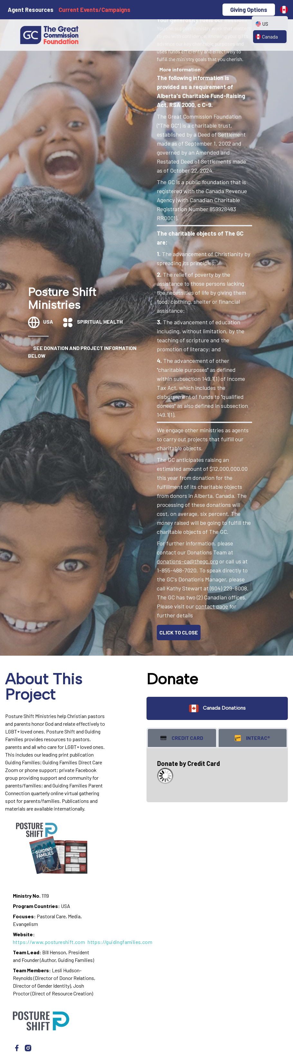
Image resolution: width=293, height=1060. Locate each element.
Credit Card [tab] (181, 738)
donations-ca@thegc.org (187, 561)
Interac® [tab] (252, 738)
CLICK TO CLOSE (178, 632)
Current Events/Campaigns (94, 9)
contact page (211, 606)
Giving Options (248, 9)
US (262, 24)
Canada (267, 36)
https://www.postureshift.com (49, 942)
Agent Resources (30, 9)
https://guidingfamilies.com (120, 942)
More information (180, 69)
